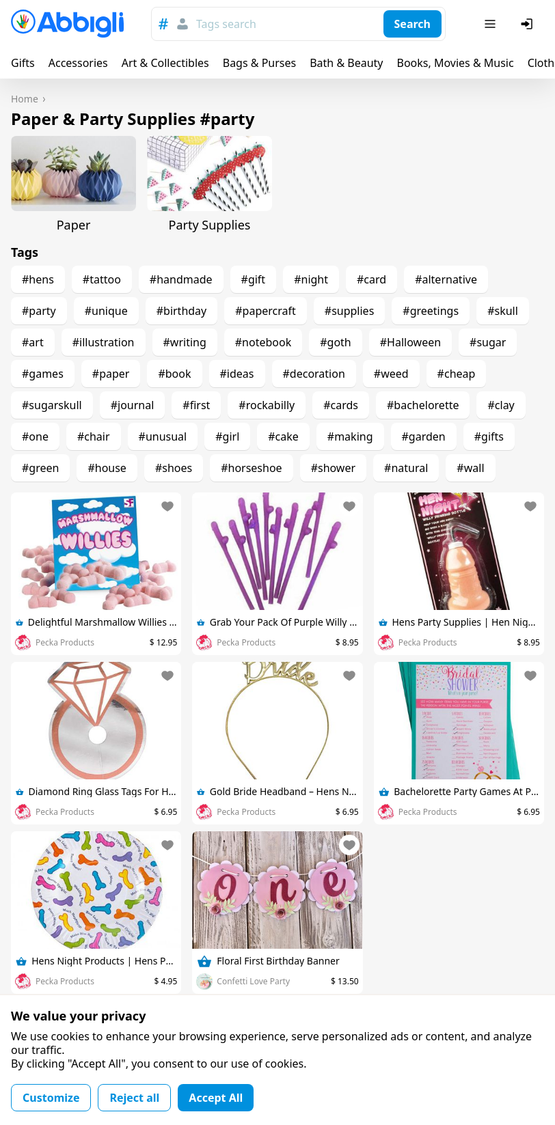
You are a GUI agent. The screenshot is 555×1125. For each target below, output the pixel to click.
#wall (470, 467)
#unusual (163, 436)
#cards (340, 405)
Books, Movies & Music (454, 62)
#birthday (182, 310)
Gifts (23, 62)
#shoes (173, 467)
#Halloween (410, 342)
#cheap (456, 373)
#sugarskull (52, 405)
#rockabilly (267, 405)
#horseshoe (251, 467)
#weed (391, 373)
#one (35, 436)
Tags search (226, 23)
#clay (500, 405)
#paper (111, 373)
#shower (333, 467)
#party (39, 310)
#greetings (431, 310)
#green (40, 467)
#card (371, 279)
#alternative (446, 279)
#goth (335, 342)
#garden (424, 436)
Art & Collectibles (165, 62)
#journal (132, 405)
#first (196, 405)
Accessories (78, 62)
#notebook (263, 342)
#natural (406, 467)
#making (350, 436)
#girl (227, 436)
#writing (184, 342)
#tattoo (102, 279)
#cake (283, 436)
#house (106, 467)
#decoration (314, 373)
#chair (93, 436)
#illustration (103, 342)
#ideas (237, 373)
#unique (106, 310)
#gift (253, 279)
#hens (38, 279)
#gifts (489, 436)
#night (311, 279)
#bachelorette (423, 405)
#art (33, 342)
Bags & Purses (259, 62)
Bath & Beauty (346, 62)
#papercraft (265, 310)
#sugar (488, 342)
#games (43, 373)
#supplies (350, 310)
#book (174, 373)
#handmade (181, 279)
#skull (502, 310)
